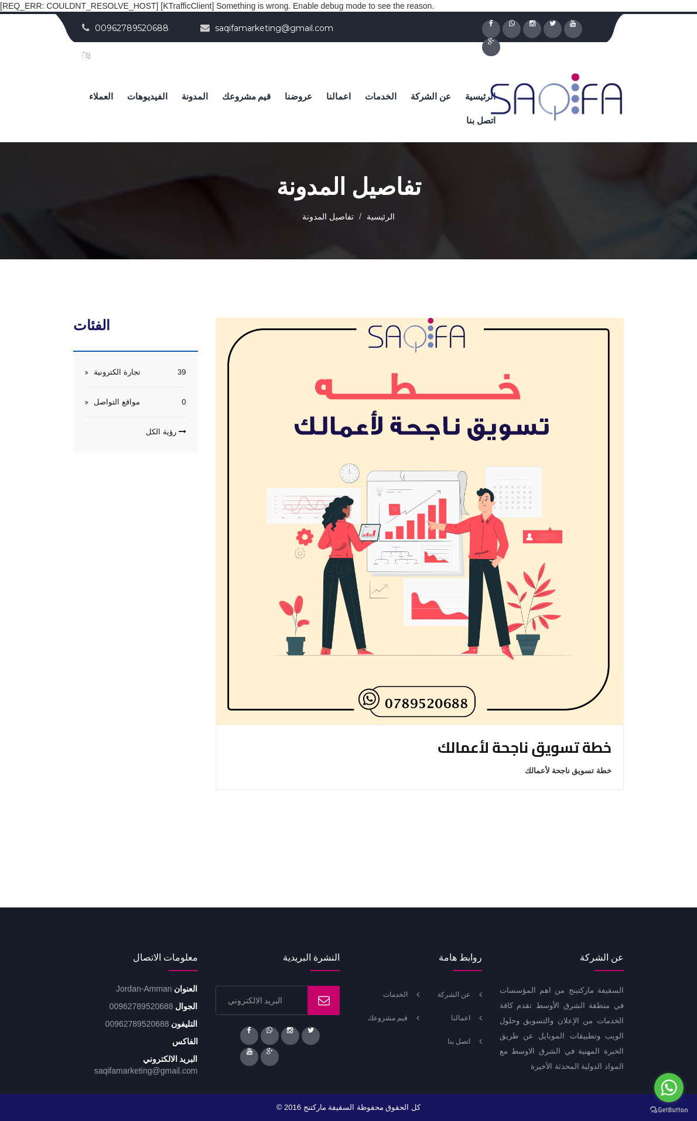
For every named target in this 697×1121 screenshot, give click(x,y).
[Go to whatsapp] (669, 1087)
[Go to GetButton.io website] (669, 1109)
